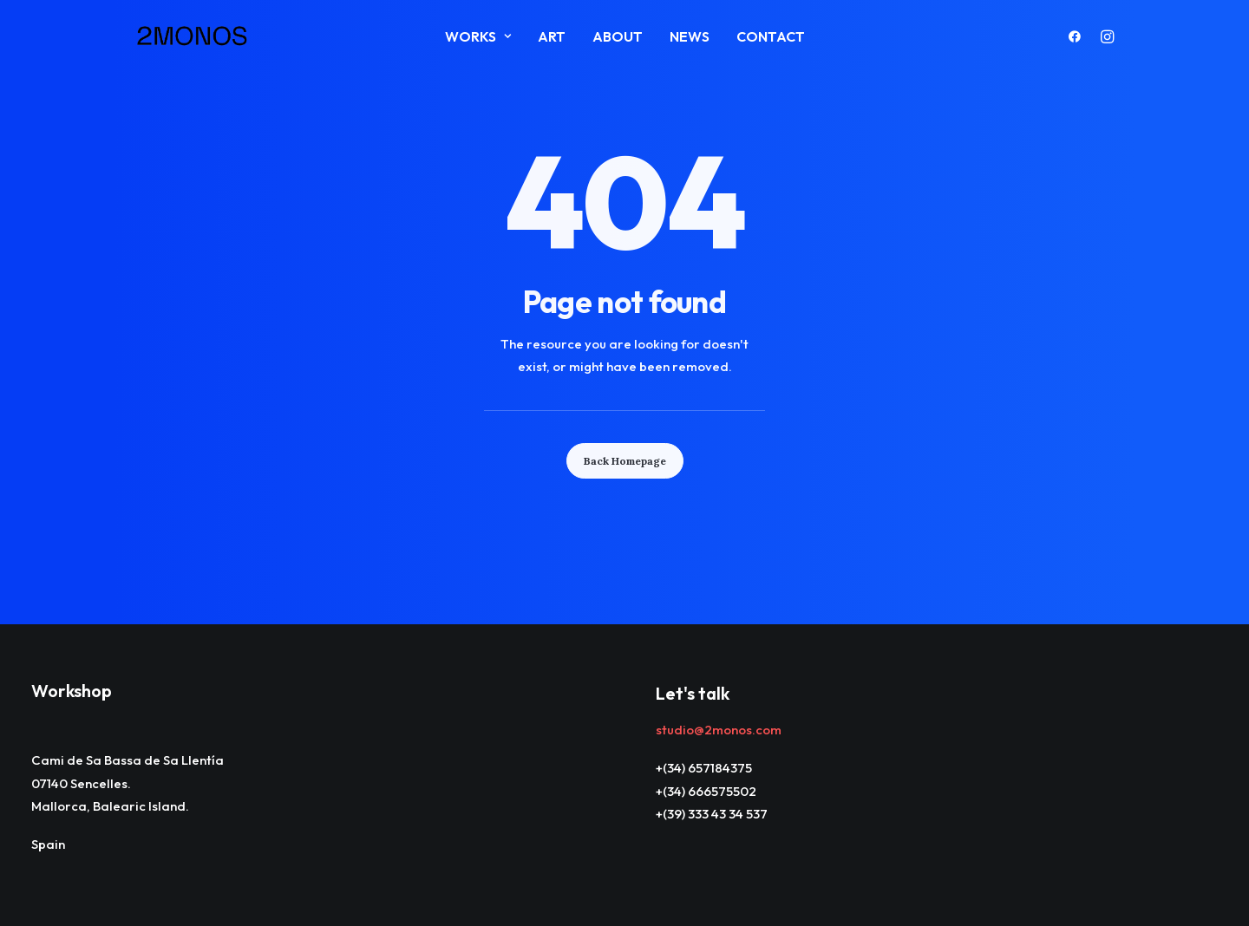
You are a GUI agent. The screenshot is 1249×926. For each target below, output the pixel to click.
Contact (770, 36)
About (617, 36)
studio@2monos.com (718, 729)
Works (478, 36)
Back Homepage (625, 460)
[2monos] (192, 36)
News (690, 36)
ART (552, 36)
